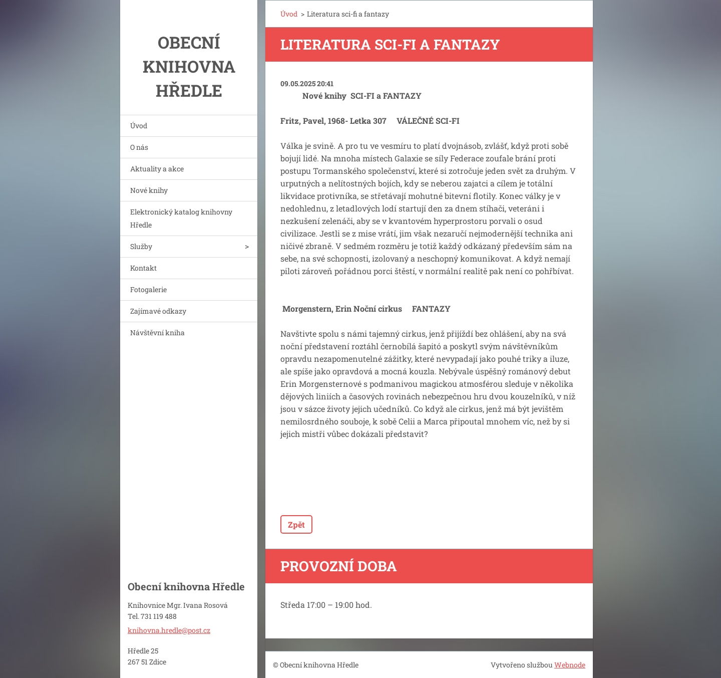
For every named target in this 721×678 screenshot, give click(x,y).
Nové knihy (149, 190)
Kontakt (143, 268)
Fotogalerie (148, 289)
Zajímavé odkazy (158, 311)
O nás (139, 147)
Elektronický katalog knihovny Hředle (181, 218)
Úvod (138, 125)
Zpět (296, 524)
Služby (141, 246)
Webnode (569, 664)
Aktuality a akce (157, 168)
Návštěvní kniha (157, 332)
